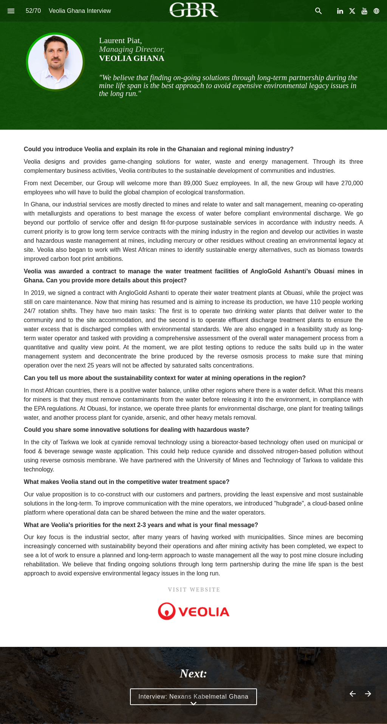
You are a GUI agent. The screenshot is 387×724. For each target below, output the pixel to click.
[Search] (318, 11)
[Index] (11, 11)
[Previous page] (352, 693)
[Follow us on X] (352, 11)
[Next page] (368, 693)
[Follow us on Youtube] (364, 11)
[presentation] (193, 65)
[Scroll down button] (193, 703)
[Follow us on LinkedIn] (340, 11)
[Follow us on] (376, 11)
